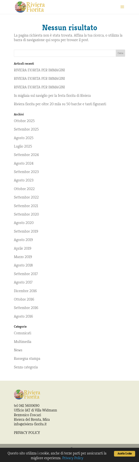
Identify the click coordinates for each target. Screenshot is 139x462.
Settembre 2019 (26, 231)
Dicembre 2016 (25, 291)
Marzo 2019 (23, 257)
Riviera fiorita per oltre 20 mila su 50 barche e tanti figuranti (60, 104)
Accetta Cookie (125, 453)
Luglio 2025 (23, 146)
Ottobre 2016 (24, 299)
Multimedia (22, 341)
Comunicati (22, 333)
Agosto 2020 (24, 222)
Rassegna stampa (27, 358)
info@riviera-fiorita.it (30, 424)
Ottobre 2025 (24, 121)
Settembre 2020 (26, 214)
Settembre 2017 (26, 274)
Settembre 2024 (26, 154)
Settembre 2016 (26, 307)
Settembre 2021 (26, 206)
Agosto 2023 (23, 180)
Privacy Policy (72, 458)
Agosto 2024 (23, 163)
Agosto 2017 (23, 282)
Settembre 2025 (26, 129)
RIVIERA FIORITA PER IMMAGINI (39, 70)
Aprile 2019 (22, 248)
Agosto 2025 (23, 138)
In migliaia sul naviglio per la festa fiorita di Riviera (52, 95)
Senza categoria (26, 367)
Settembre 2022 (26, 197)
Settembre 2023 (26, 172)
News (18, 350)
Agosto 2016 (23, 316)
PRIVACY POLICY (27, 432)
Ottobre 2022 (24, 189)
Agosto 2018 (23, 265)
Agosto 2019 (23, 239)
